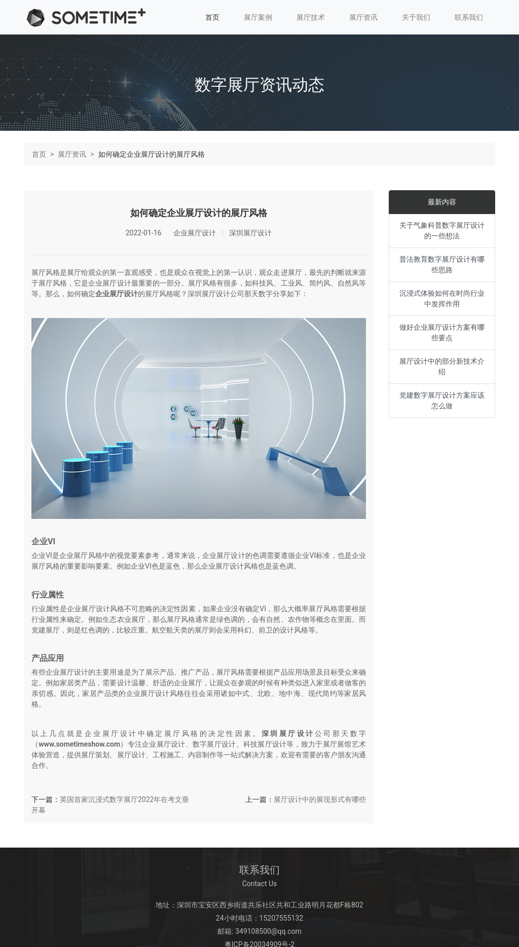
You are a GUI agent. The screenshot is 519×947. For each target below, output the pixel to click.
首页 (212, 17)
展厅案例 (258, 17)
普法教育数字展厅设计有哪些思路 (442, 263)
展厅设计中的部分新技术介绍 (442, 365)
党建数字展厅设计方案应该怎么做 (442, 399)
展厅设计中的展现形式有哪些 (320, 798)
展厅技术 (310, 17)
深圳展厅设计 (288, 732)
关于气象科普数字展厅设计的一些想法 (442, 229)
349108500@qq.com (268, 930)
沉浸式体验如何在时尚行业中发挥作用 (442, 297)
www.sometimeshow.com (79, 743)
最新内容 (442, 200)
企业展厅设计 (116, 292)
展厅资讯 (363, 17)
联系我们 (469, 17)
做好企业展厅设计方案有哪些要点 (442, 331)
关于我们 (416, 17)
